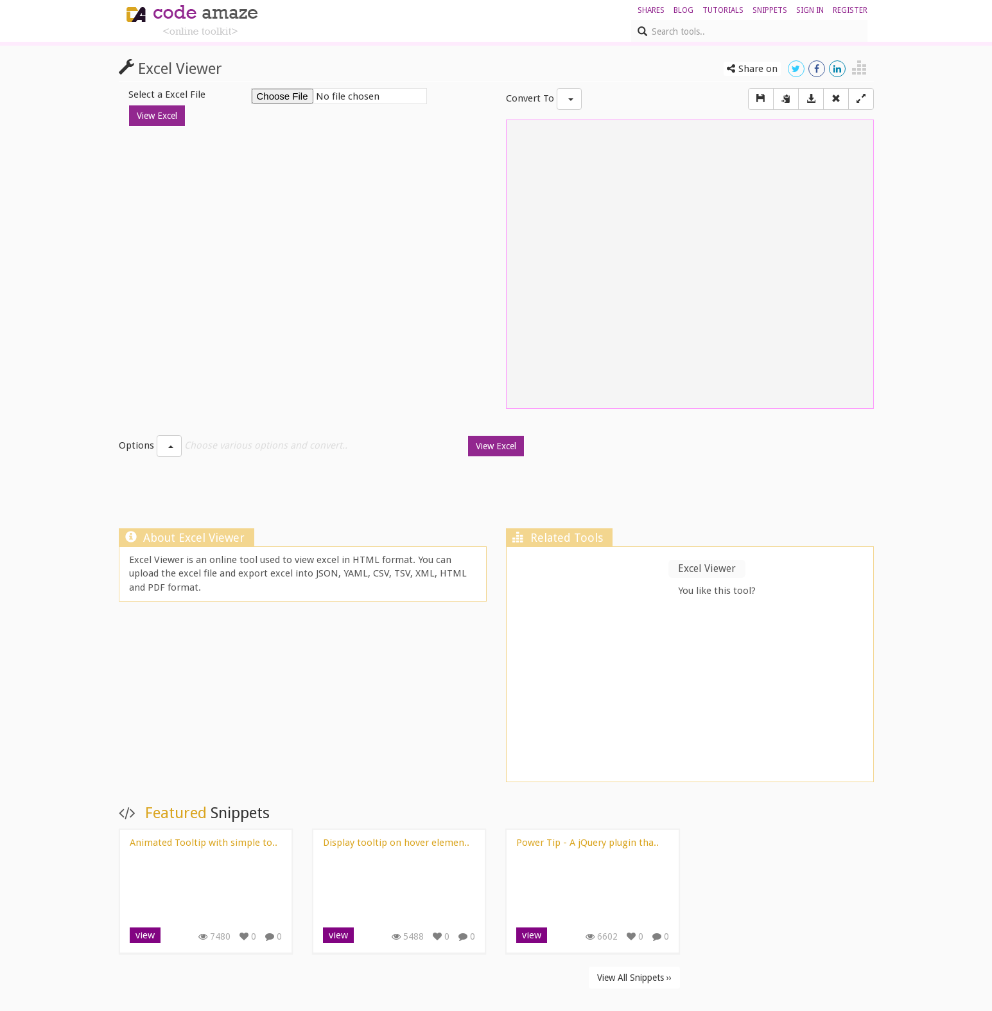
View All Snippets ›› (634, 977)
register (850, 10)
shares (651, 10)
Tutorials (723, 10)
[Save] (761, 99)
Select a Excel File (166, 94)
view (145, 935)
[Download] (811, 99)
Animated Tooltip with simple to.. (203, 842)
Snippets (770, 10)
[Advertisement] (496, 495)
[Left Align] (861, 99)
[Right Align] (836, 99)
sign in (810, 10)
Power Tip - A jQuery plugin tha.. (587, 842)
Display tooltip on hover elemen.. (396, 842)
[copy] (786, 99)
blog (683, 10)
